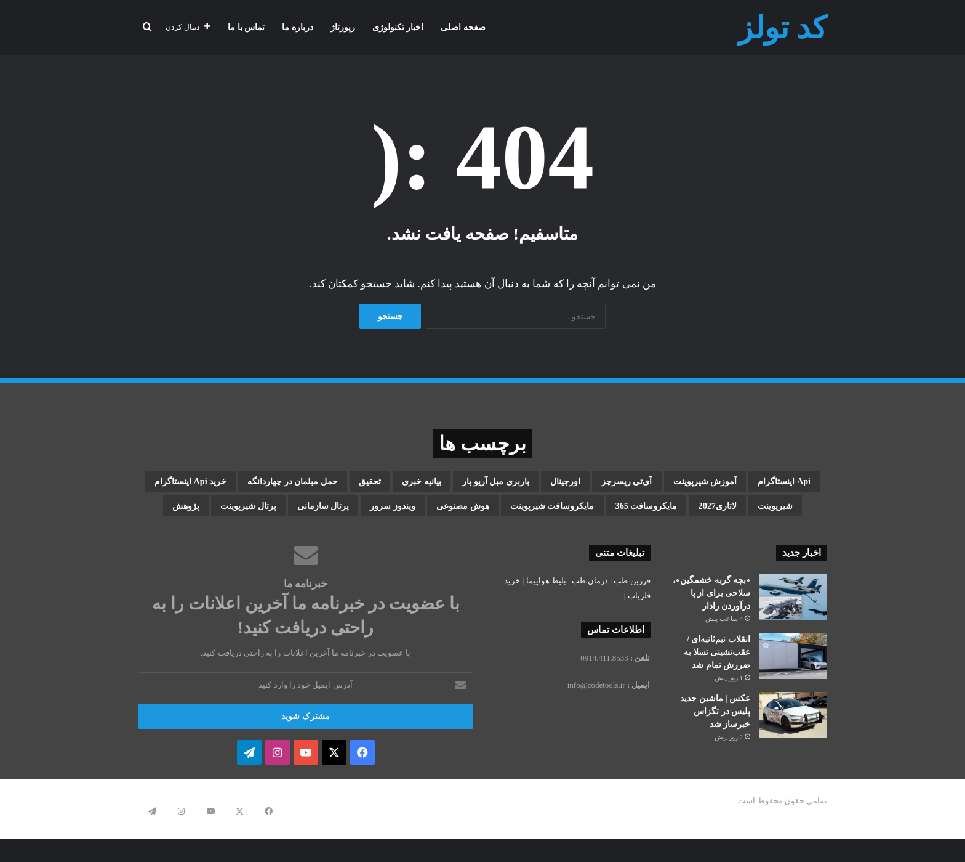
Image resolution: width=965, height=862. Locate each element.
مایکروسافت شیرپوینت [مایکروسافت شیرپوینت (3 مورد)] (712, 543)
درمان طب (590, 620)
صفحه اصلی (463, 27)
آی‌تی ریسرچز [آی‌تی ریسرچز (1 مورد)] (537, 483)
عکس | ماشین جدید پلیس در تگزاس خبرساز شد (715, 750)
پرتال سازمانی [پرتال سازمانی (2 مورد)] (400, 543)
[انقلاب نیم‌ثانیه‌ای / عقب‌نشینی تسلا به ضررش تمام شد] (793, 695)
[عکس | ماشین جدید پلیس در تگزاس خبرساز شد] (793, 754)
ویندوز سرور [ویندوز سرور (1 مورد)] (494, 543)
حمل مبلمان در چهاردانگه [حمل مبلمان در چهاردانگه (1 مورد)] (680, 513)
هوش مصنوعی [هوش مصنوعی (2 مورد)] (590, 543)
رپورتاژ (342, 27)
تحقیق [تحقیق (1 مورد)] (191, 483)
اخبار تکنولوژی (398, 27)
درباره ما (297, 27)
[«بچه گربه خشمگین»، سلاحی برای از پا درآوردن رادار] (793, 636)
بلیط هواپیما (546, 620)
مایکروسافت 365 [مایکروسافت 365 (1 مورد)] (264, 513)
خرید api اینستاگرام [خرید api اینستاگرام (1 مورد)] (539, 513)
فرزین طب (632, 620)
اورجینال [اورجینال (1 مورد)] (454, 483)
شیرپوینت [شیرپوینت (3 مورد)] (437, 513)
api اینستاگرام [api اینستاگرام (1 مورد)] (752, 483)
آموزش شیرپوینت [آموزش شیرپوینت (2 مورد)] (643, 483)
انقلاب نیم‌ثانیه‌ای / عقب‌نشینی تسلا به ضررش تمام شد (717, 691)
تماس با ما (246, 27)
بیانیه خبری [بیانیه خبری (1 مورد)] (259, 483)
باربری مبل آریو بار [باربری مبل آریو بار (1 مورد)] (360, 483)
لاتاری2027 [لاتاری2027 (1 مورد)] (360, 513)
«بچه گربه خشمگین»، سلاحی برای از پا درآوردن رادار (711, 632)
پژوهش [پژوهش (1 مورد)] (213, 543)
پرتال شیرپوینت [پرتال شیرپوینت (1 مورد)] (297, 543)
